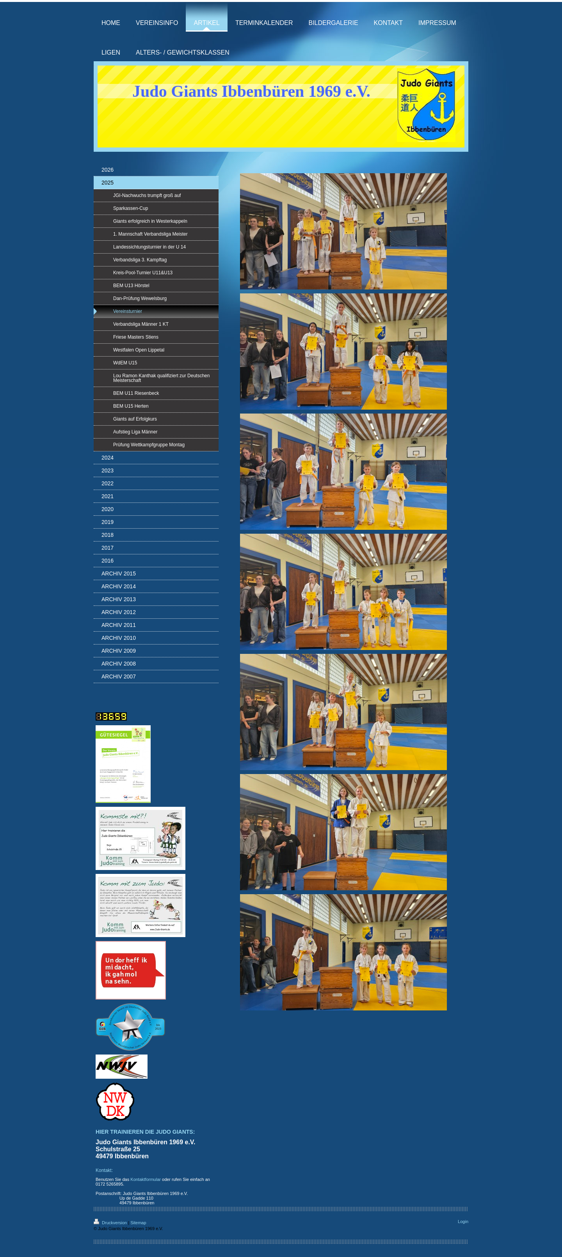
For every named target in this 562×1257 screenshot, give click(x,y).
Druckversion (111, 1222)
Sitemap (138, 1222)
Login (463, 1221)
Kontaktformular (145, 1179)
